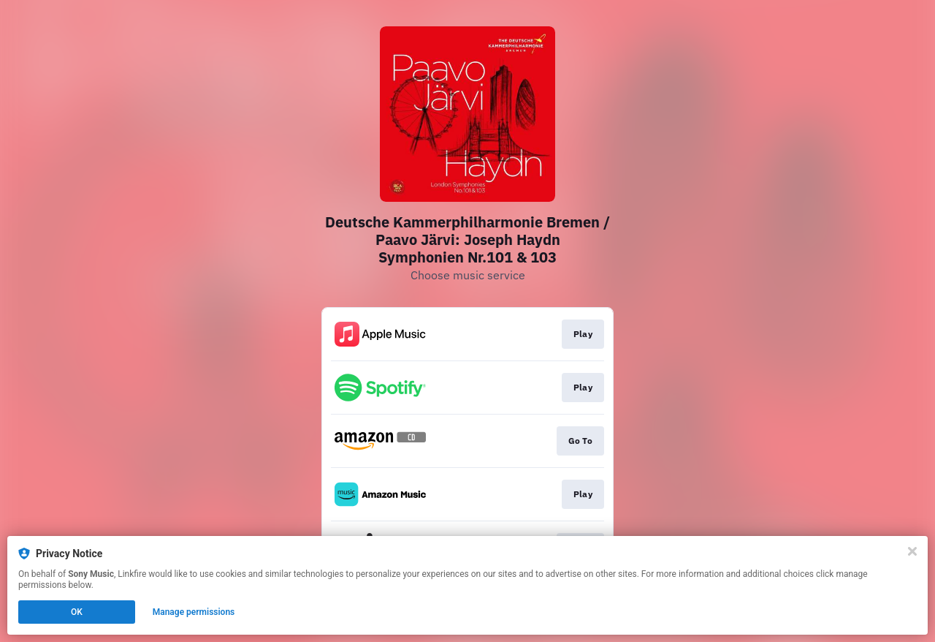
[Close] (912, 551)
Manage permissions (194, 612)
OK (77, 612)
